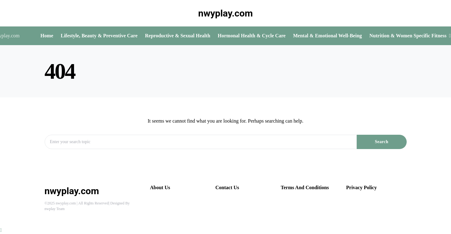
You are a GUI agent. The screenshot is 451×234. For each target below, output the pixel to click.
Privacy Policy (361, 187)
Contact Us (227, 187)
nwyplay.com (225, 13)
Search (381, 141)
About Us (160, 187)
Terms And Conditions (305, 187)
